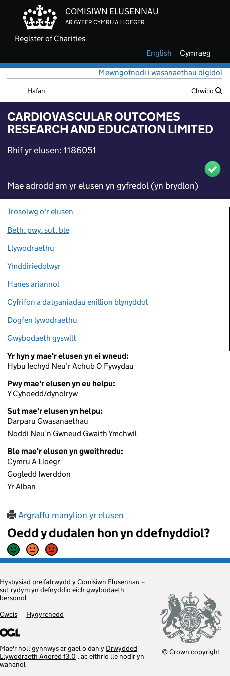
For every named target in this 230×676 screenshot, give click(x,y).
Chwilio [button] (207, 90)
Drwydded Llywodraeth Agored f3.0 (69, 652)
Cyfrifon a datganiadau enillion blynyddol (78, 302)
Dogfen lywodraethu (43, 320)
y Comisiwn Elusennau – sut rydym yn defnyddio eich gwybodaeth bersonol (72, 589)
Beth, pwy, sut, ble (39, 230)
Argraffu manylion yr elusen (66, 515)
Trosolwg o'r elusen (41, 211)
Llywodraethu (31, 248)
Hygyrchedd (45, 614)
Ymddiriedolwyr (34, 266)
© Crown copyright (191, 651)
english (159, 53)
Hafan (37, 90)
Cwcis (9, 614)
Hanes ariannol (34, 284)
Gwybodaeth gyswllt (42, 338)
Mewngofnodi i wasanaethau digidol (160, 72)
